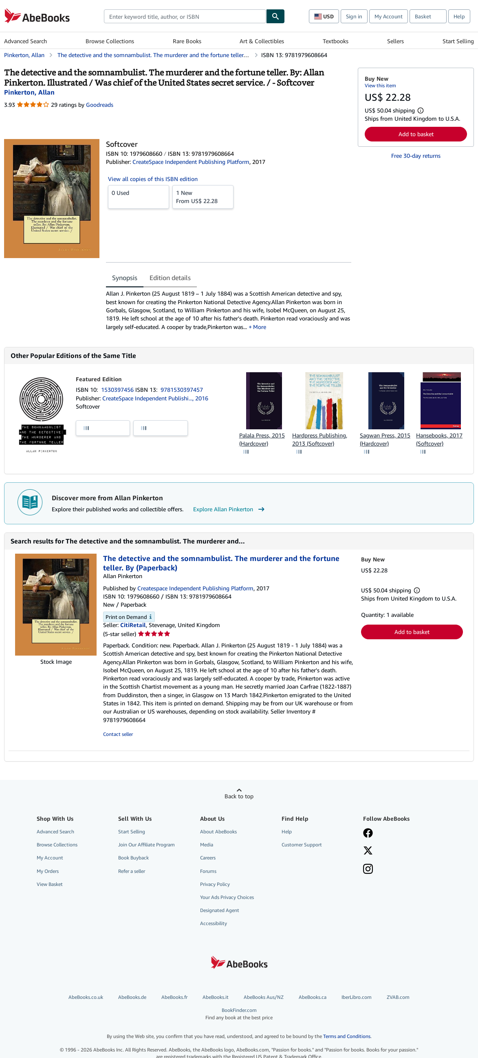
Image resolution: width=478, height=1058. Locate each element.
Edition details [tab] (170, 278)
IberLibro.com (356, 997)
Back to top (239, 796)
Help (459, 16)
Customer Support (302, 845)
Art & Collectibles (262, 41)
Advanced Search (25, 41)
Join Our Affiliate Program (146, 845)
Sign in (354, 16)
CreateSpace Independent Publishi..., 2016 (155, 398)
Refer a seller (131, 871)
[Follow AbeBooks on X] (368, 851)
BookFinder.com (239, 1013)
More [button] (259, 326)
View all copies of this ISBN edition (153, 178)
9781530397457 (182, 389)
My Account (388, 16)
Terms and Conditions (346, 1036)
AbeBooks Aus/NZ (264, 997)
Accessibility (213, 923)
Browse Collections (110, 41)
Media (206, 845)
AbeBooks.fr (174, 997)
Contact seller (118, 734)
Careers (208, 858)
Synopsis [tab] (124, 278)
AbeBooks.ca (312, 997)
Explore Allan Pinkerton (230, 509)
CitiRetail (133, 624)
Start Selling (458, 41)
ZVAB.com (398, 997)
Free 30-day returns (416, 155)
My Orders (48, 871)
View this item (380, 85)
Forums (208, 871)
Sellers (395, 41)
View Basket (50, 884)
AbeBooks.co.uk (85, 997)
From (203, 196)
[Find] (275, 16)
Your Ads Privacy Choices (227, 897)
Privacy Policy (215, 884)
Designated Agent (219, 910)
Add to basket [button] (416, 133)
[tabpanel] (228, 310)
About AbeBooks (218, 831)
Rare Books (187, 41)
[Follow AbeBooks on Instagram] (368, 869)
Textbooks (335, 41)
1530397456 (118, 389)
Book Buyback (133, 858)
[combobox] (185, 16)
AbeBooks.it (216, 997)
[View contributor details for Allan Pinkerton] (29, 92)
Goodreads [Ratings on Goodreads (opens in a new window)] (99, 104)
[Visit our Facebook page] (368, 834)
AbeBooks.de (132, 997)
